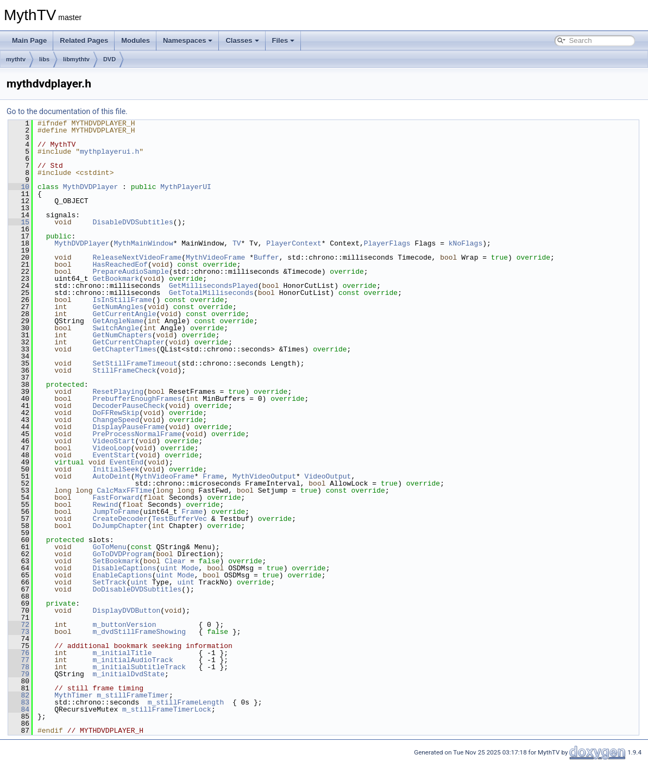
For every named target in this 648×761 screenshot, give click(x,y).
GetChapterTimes (124, 349)
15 (18, 222)
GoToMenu (109, 547)
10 (18, 187)
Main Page (29, 40)
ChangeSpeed (115, 420)
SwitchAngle (115, 328)
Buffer (266, 257)
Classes (242, 40)
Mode (189, 568)
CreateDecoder (119, 519)
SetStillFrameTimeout (134, 363)
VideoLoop (111, 448)
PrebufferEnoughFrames (136, 399)
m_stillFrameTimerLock (166, 709)
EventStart (113, 455)
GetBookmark (115, 279)
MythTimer (73, 695)
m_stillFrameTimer (133, 695)
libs (44, 59)
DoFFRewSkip (115, 413)
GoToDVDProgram (122, 554)
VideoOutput (328, 476)
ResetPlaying (117, 392)
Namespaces (188, 40)
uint (168, 568)
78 (18, 667)
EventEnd (126, 462)
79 (18, 674)
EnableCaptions (122, 575)
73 (18, 632)
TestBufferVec (179, 519)
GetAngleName (117, 321)
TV (236, 243)
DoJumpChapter (119, 526)
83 (18, 702)
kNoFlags (465, 243)
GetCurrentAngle (124, 314)
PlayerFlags (387, 243)
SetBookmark (115, 561)
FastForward (115, 497)
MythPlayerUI (185, 187)
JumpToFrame (115, 512)
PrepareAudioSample (130, 271)
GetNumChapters (122, 335)
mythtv (16, 59)
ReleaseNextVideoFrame (136, 257)
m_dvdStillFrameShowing (139, 632)
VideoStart (113, 441)
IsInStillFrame (122, 300)
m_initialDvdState (128, 674)
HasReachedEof (119, 264)
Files (283, 40)
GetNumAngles (117, 307)
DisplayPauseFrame (128, 427)
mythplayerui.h (109, 151)
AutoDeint (111, 476)
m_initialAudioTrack (132, 660)
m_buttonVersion (124, 625)
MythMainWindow (143, 243)
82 (18, 695)
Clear (175, 561)
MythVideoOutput (264, 476)
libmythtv (76, 59)
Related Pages (84, 40)
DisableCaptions (124, 568)
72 (18, 625)
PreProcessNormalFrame (136, 434)
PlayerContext (293, 243)
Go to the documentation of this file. (67, 111)
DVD (109, 59)
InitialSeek (115, 469)
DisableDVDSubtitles (132, 222)
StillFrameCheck (124, 370)
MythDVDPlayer (90, 187)
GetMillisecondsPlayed (213, 286)
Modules (135, 40)
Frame (213, 476)
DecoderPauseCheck (128, 406)
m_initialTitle (122, 653)
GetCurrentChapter (128, 342)
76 (18, 653)
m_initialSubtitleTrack (139, 667)
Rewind (105, 505)
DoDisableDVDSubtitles (136, 589)
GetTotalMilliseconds (211, 293)
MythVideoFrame (215, 257)
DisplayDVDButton (126, 610)
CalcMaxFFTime (124, 490)
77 (18, 660)
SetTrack (109, 582)
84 (18, 709)
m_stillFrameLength (186, 702)
